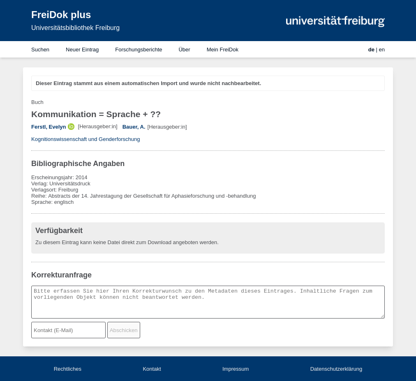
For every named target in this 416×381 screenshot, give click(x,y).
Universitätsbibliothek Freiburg (75, 27)
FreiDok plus (61, 14)
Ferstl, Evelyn (48, 127)
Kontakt (152, 369)
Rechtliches (67, 369)
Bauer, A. (134, 127)
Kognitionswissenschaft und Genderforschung (85, 139)
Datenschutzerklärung (336, 369)
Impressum (235, 369)
